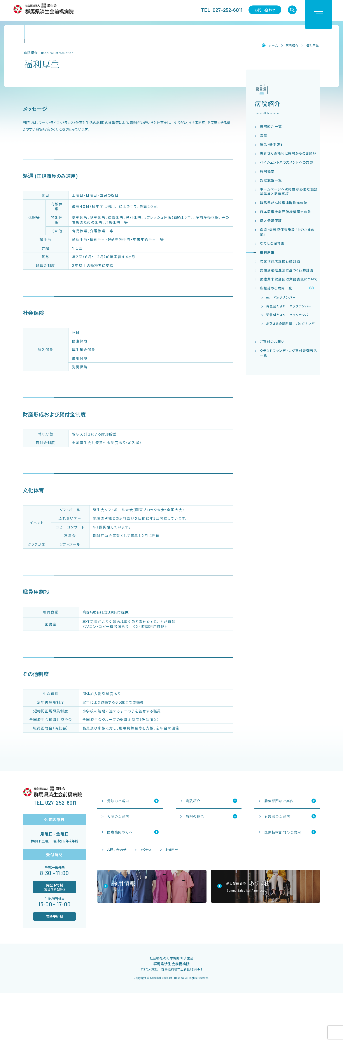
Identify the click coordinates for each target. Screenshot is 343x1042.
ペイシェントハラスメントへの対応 (286, 162)
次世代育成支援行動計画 (280, 261)
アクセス (146, 849)
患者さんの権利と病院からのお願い (288, 153)
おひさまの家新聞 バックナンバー (290, 325)
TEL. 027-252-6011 (221, 10)
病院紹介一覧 (271, 126)
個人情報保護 (271, 220)
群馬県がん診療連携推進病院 (283, 202)
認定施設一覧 (271, 180)
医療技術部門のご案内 (282, 832)
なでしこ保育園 (272, 243)
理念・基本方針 (272, 144)
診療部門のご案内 (279, 800)
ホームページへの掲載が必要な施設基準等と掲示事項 (289, 191)
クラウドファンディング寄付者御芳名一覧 (288, 352)
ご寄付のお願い (272, 341)
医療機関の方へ (120, 832)
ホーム (273, 45)
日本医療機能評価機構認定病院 (285, 211)
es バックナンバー (281, 297)
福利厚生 (312, 45)
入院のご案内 (118, 816)
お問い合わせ (265, 9)
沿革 (263, 135)
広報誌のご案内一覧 (276, 288)
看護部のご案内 (277, 816)
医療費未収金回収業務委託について (289, 279)
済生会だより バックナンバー (289, 306)
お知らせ (171, 849)
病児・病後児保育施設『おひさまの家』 (287, 231)
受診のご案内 (118, 800)
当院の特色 (195, 816)
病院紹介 (292, 45)
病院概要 (267, 171)
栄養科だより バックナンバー (289, 315)
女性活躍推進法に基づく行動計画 (286, 270)
